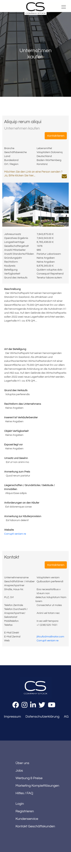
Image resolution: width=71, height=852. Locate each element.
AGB (67, 716)
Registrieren (25, 811)
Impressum (12, 716)
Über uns (22, 763)
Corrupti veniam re (15, 534)
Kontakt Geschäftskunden (35, 826)
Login (20, 804)
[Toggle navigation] (64, 7)
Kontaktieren (55, 135)
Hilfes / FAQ (24, 793)
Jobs (19, 770)
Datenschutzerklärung (42, 716)
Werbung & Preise (29, 778)
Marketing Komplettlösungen (37, 785)
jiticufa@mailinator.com (50, 636)
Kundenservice (27, 819)
